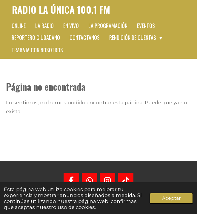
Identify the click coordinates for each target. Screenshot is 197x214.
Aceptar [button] (171, 198)
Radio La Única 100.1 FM (61, 9)
